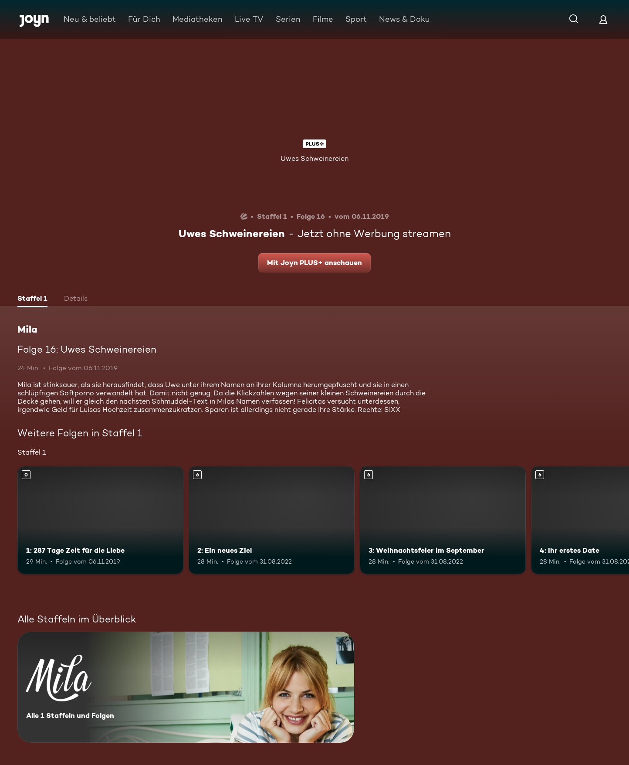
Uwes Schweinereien (314, 158)
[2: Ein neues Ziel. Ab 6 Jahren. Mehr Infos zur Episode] (272, 520)
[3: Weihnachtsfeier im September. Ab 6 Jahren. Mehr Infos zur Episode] (443, 520)
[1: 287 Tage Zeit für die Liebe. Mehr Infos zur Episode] (100, 520)
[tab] (32, 299)
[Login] (603, 19)
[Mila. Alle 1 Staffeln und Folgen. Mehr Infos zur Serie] (185, 687)
